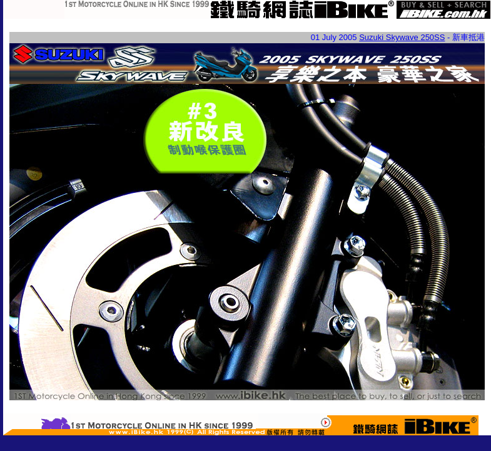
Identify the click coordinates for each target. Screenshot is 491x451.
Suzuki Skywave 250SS (402, 37)
